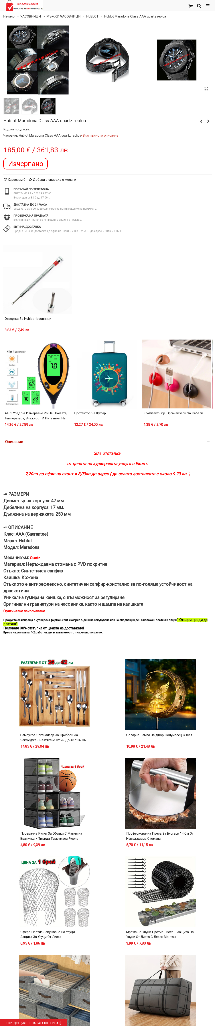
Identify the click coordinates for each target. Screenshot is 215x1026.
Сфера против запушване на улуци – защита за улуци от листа (49, 934)
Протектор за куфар (90, 413)
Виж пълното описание (100, 136)
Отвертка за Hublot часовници (28, 319)
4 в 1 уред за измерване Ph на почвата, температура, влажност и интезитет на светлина (36, 418)
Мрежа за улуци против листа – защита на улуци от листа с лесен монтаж (160, 934)
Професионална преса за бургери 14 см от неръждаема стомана (159, 836)
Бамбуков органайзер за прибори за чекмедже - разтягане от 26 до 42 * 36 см (53, 737)
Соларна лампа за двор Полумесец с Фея (159, 735)
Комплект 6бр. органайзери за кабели (173, 413)
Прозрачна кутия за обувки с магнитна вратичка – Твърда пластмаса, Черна (51, 836)
